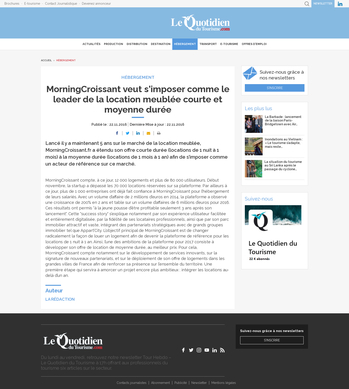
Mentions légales (223, 383)
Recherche (307, 3)
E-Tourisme (229, 44)
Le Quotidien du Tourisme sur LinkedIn (340, 3)
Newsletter (323, 3)
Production (113, 44)
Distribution (137, 44)
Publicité (180, 383)
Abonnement (160, 383)
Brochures (11, 3)
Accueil (46, 60)
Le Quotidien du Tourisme (200, 23)
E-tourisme (32, 3)
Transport (208, 44)
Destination (160, 44)
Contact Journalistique (61, 3)
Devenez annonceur (96, 3)
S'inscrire (275, 88)
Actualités (91, 44)
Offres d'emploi (254, 44)
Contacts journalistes (131, 383)
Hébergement (185, 44)
